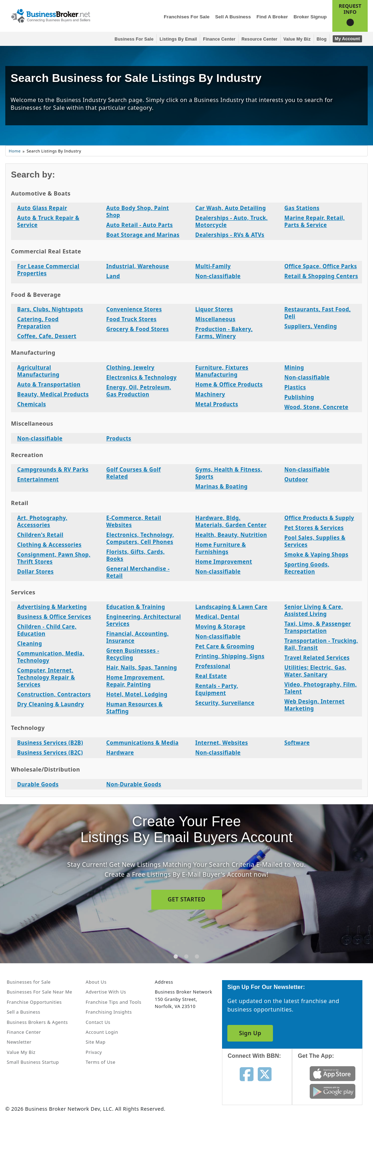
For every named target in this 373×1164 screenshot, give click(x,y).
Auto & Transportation (49, 384)
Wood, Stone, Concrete (316, 406)
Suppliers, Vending (310, 326)
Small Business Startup (33, 1062)
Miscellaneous (215, 319)
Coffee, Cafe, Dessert (46, 336)
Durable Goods (38, 784)
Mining (294, 367)
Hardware (120, 752)
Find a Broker (272, 16)
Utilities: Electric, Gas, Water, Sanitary (315, 671)
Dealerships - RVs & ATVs (229, 234)
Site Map (95, 1042)
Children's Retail (40, 534)
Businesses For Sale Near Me (39, 992)
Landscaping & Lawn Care (231, 606)
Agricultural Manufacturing (38, 371)
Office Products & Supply (319, 517)
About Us (96, 982)
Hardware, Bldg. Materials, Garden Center (231, 521)
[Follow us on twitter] (265, 1073)
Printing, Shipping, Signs (229, 656)
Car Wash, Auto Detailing (230, 207)
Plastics (295, 387)
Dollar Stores (35, 571)
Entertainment (38, 479)
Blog (322, 39)
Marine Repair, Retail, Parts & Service (314, 221)
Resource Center (259, 39)
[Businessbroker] (50, 15)
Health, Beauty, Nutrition (231, 534)
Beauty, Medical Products (53, 394)
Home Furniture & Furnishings (220, 548)
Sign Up (250, 1033)
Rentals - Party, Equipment (216, 689)
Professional (212, 666)
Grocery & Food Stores (137, 328)
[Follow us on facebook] (246, 1073)
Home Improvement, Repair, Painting (135, 681)
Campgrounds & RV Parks (53, 469)
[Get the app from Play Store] (332, 1091)
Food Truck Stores (131, 319)
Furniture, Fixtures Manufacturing (221, 371)
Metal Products (216, 404)
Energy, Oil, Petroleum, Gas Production (138, 391)
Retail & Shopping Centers (321, 276)
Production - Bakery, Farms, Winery (223, 332)
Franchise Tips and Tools (113, 1002)
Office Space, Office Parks (320, 266)
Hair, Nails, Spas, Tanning (141, 667)
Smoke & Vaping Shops (316, 554)
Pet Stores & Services (314, 527)
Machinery (210, 394)
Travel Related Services (317, 657)
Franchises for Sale (186, 16)
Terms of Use (100, 1062)
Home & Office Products (229, 384)
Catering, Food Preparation (38, 323)
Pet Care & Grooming (224, 646)
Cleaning (29, 643)
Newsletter (19, 1042)
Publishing (299, 397)
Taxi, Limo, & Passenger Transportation (317, 627)
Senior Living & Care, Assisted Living (313, 610)
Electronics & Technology (141, 377)
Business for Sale (134, 39)
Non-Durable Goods (133, 784)
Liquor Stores (214, 309)
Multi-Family (213, 266)
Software (297, 742)
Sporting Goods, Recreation (307, 568)
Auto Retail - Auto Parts (139, 224)
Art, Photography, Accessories (42, 521)
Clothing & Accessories (49, 544)
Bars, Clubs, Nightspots (50, 309)
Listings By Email (178, 39)
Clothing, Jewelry (130, 367)
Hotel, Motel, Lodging (136, 694)
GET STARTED (186, 899)
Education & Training (135, 606)
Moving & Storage (220, 626)
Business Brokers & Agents (37, 1022)
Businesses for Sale (29, 982)
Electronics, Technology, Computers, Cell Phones (140, 538)
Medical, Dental (217, 616)
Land (113, 276)
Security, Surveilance (224, 702)
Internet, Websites (221, 742)
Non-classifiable (217, 276)
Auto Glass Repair (42, 207)
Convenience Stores (134, 309)
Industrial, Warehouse (137, 266)
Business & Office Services (54, 616)
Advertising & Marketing (52, 606)
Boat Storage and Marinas (142, 234)
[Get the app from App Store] (332, 1073)
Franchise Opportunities (34, 1002)
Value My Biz (297, 39)
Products (118, 438)
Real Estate (211, 675)
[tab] (176, 956)
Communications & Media (142, 742)
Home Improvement (223, 561)
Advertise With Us (106, 992)
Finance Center (219, 39)
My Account (347, 38)
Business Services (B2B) (50, 742)
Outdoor (296, 479)
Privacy (94, 1052)
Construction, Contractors (54, 694)
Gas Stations (302, 207)
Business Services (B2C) (50, 752)
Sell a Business (233, 16)
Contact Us (98, 1022)
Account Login (102, 1032)
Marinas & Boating (221, 486)
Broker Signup (310, 16)
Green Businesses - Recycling (132, 654)
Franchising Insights (109, 1012)
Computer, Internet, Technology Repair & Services (46, 677)
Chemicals (31, 404)
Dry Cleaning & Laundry (50, 704)
